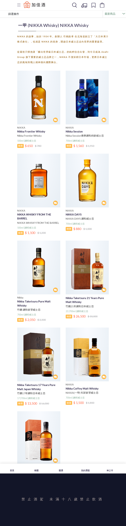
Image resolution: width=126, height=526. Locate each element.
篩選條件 (11, 14)
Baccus (34, 4)
